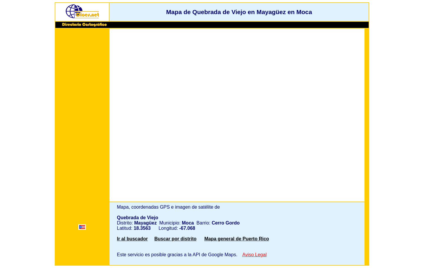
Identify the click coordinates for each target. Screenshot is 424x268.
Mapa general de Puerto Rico (236, 238)
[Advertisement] (82, 119)
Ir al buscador (132, 238)
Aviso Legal (254, 254)
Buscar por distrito (175, 238)
